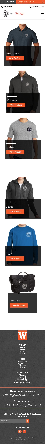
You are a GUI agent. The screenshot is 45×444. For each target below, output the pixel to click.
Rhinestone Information (23, 383)
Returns (23, 353)
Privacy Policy (22, 379)
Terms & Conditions (22, 381)
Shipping (22, 365)
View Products (15, 58)
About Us (22, 375)
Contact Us (22, 361)
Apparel (23, 349)
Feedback (22, 377)
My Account (8, 7)
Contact (23, 351)
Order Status (22, 363)
